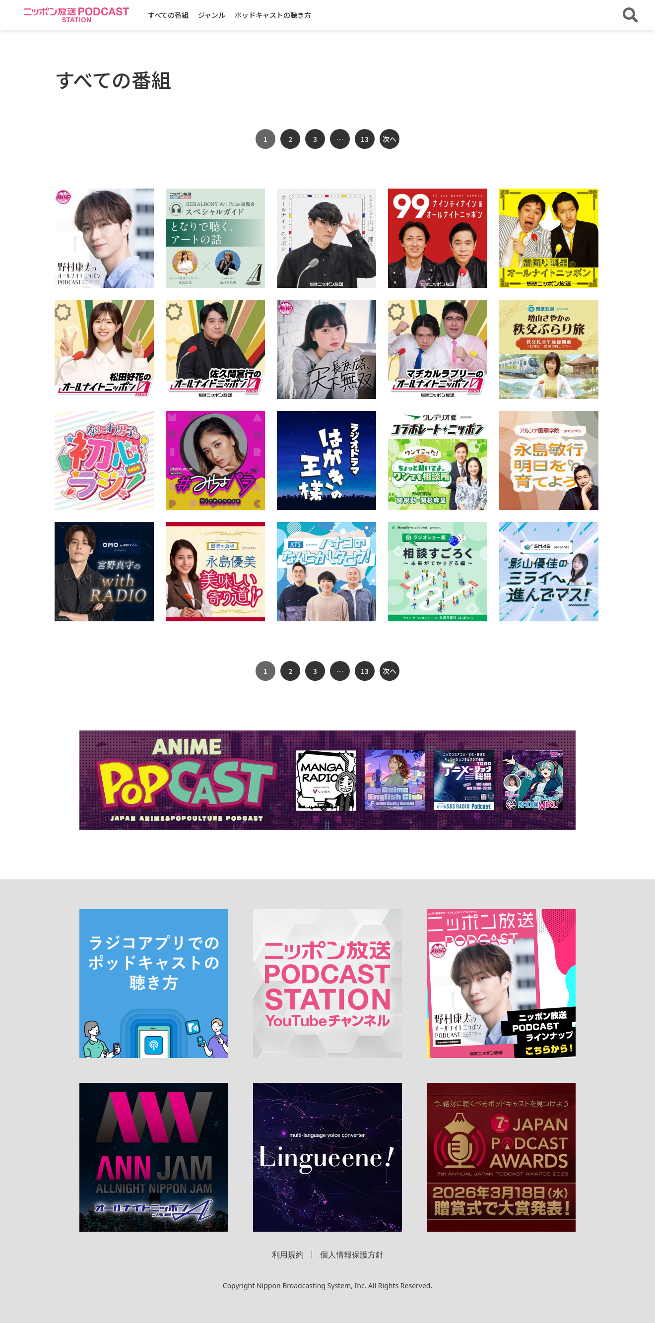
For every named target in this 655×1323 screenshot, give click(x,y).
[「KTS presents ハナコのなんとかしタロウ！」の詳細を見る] (326, 571)
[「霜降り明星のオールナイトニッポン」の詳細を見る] (548, 238)
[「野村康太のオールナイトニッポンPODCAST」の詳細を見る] (104, 238)
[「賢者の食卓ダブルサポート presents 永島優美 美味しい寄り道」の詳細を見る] (215, 571)
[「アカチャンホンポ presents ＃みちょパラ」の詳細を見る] (215, 460)
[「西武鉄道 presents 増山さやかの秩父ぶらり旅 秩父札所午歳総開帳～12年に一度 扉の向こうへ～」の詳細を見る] (548, 349)
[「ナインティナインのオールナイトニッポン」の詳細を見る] (437, 238)
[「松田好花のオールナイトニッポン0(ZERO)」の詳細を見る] (104, 349)
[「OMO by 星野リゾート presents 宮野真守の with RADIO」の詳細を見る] (104, 571)
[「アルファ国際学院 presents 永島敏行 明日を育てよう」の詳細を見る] (548, 460)
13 (365, 139)
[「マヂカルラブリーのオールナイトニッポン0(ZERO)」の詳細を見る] (437, 349)
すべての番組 (168, 15)
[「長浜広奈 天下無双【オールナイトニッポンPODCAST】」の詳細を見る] (326, 349)
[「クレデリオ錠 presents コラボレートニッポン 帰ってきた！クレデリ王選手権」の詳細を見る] (437, 460)
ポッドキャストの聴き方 (273, 15)
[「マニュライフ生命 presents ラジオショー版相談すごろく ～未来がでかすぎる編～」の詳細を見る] (437, 571)
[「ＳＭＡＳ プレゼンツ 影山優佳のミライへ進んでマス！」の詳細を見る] (548, 571)
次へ (389, 139)
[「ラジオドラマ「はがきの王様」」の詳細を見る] (326, 460)
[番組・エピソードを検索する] (630, 14)
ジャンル (211, 15)
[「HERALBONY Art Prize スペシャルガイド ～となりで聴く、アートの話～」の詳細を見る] (215, 238)
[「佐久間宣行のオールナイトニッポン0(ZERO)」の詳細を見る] (215, 349)
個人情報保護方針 (352, 1254)
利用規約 (288, 1254)
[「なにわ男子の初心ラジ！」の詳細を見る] (104, 460)
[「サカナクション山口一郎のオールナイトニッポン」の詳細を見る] (326, 238)
